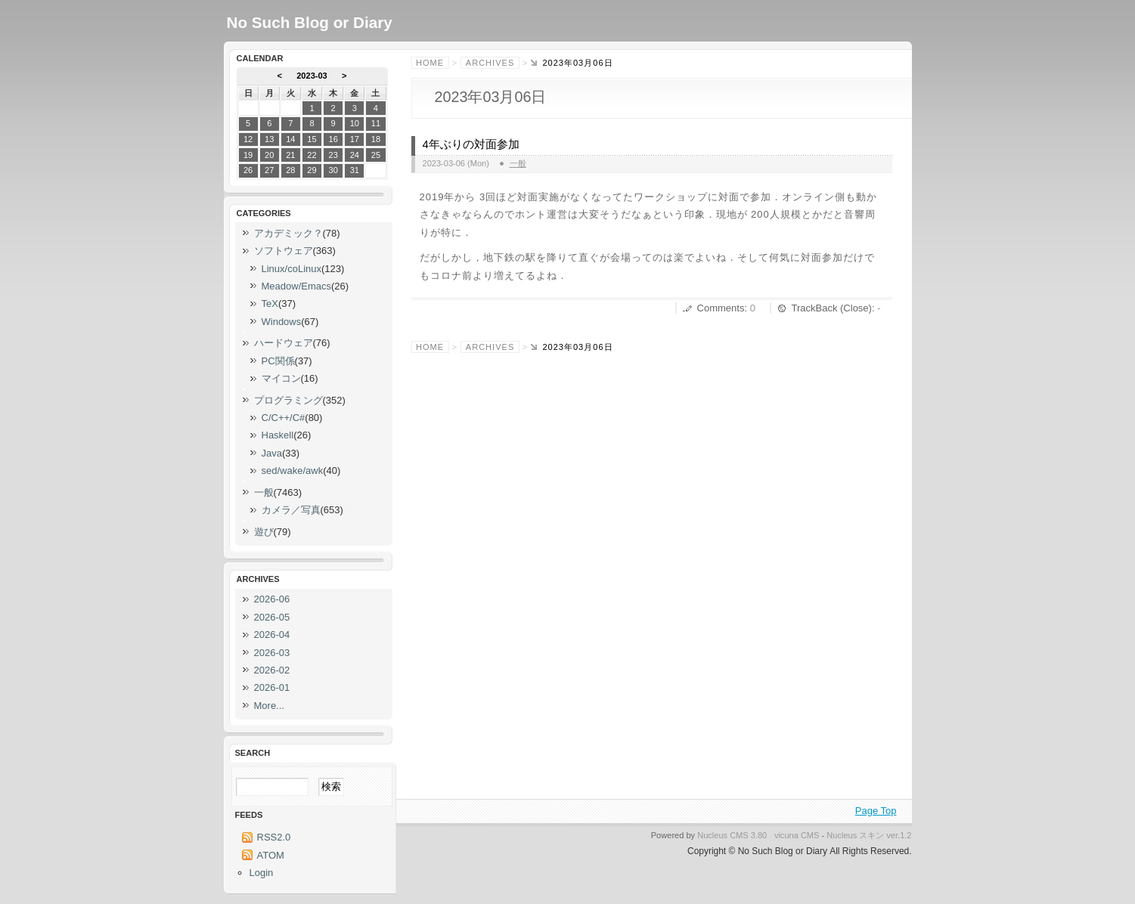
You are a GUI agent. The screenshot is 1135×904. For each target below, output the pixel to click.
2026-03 (272, 652)
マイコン (281, 378)
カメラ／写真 (291, 509)
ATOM (270, 855)
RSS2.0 (274, 837)
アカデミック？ (288, 233)
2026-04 (272, 634)
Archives (490, 62)
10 (354, 123)
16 (332, 139)
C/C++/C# (283, 417)
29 (311, 170)
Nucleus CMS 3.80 (732, 835)
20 (269, 154)
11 (375, 123)
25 (375, 154)
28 (290, 170)
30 (332, 170)
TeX (270, 303)
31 (354, 170)
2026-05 (272, 617)
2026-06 (272, 599)
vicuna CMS (797, 835)
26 (248, 170)
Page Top (876, 810)
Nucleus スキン (855, 835)
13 (269, 139)
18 (375, 139)
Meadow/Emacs (296, 286)
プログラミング (288, 400)
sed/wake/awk (293, 470)
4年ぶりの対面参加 (471, 144)
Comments (721, 308)
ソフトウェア (283, 250)
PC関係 (278, 361)
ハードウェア (283, 342)
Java (272, 453)
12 (248, 139)
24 (354, 154)
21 (290, 154)
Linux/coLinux (292, 268)
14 (290, 139)
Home (430, 62)
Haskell (278, 435)
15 (311, 139)
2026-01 (272, 687)
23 (332, 154)
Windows (282, 321)
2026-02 (272, 670)
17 (354, 139)
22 (311, 154)
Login (262, 872)
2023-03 (311, 75)
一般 (518, 163)
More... (269, 705)
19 (248, 154)
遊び (264, 531)
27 (269, 170)
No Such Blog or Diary (309, 22)
